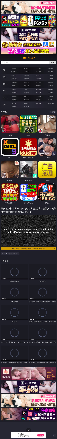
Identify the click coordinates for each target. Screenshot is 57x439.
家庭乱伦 (26, 96)
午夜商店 (26, 103)
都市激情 (14, 96)
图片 (4, 91)
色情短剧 (26, 106)
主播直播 (38, 78)
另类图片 (50, 92)
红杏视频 (14, 106)
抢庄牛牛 (50, 72)
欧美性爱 (50, 82)
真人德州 (26, 69)
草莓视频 (38, 103)
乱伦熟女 (38, 85)
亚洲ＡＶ (14, 76)
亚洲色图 (26, 89)
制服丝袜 (14, 85)
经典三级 (26, 85)
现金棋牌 (38, 72)
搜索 (52, 62)
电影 (4, 84)
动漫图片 (50, 89)
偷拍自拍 (26, 82)
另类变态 (50, 85)
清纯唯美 (26, 92)
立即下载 (40, 435)
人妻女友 (38, 96)
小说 (4, 98)
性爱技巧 (50, 99)
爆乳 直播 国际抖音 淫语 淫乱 (10, 253)
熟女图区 (38, 92)
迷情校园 (14, 99)
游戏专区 (50, 69)
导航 (4, 105)
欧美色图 (38, 89)
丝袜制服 (26, 78)
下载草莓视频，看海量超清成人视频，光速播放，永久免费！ (33, 249)
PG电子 (14, 69)
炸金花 (26, 72)
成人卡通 (38, 82)
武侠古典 (50, 96)
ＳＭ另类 (50, 78)
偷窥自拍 (14, 89)
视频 (4, 77)
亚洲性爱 (14, 82)
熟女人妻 (14, 78)
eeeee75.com (28, 58)
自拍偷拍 (26, 76)
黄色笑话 (38, 99)
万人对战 (38, 69)
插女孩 (14, 103)
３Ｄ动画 (50, 76)
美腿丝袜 (14, 92)
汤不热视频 (51, 103)
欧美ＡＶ (38, 76)
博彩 (4, 70)
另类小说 (26, 99)
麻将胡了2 (14, 72)
